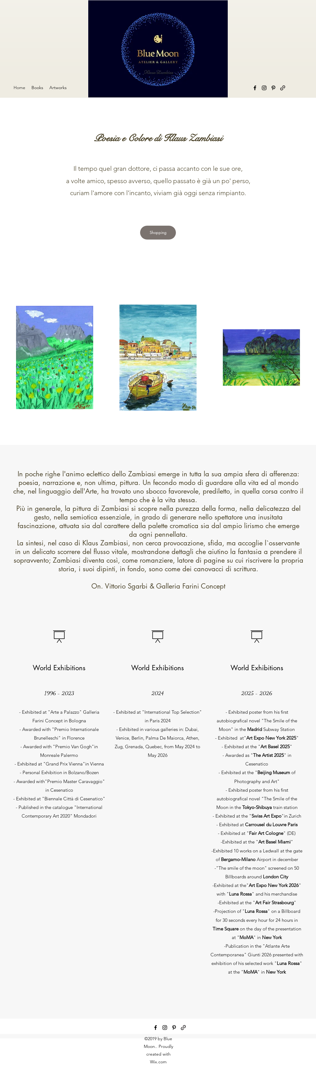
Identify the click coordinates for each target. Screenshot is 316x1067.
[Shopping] (158, 233)
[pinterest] (174, 1027)
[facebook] (255, 88)
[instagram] (165, 1027)
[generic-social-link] (183, 1027)
